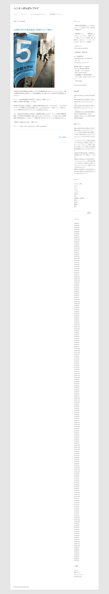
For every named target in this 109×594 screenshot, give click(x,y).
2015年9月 (76, 404)
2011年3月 (76, 511)
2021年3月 (76, 270)
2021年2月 (76, 272)
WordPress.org (78, 576)
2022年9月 (76, 250)
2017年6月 (76, 361)
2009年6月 (76, 554)
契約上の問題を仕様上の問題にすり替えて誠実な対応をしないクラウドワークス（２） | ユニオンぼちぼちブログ (84, 134)
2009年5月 (76, 556)
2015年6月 (76, 410)
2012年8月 (76, 476)
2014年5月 (76, 435)
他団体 (75, 194)
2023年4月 (76, 244)
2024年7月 (76, 235)
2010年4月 (76, 533)
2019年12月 (77, 299)
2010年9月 (76, 523)
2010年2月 (76, 537)
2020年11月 (77, 279)
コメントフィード (78, 574)
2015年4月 (76, 414)
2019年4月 (76, 315)
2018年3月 (76, 342)
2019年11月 (77, 301)
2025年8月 (76, 225)
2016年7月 (76, 383)
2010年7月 (76, 527)
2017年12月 (77, 348)
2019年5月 (76, 313)
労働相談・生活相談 (79, 198)
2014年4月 (76, 437)
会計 (75, 196)
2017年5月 (76, 363)
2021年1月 (76, 274)
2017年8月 (76, 357)
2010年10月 (77, 521)
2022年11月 (77, 248)
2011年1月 (76, 515)
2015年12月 (77, 398)
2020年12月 (77, 276)
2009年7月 (76, 552)
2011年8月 (76, 500)
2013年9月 (76, 451)
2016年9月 (76, 379)
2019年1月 (76, 322)
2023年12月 (77, 239)
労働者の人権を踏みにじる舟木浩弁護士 (84, 159)
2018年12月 (77, 324)
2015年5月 (76, 412)
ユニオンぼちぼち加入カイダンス (38, 14)
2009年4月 (76, 558)
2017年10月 (77, 352)
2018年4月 (76, 340)
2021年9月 (76, 260)
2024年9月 (76, 233)
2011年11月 (77, 494)
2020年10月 (77, 281)
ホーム (15, 14)
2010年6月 (76, 529)
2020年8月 (76, 285)
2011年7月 (76, 502)
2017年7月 (76, 359)
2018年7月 (76, 334)
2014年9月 (76, 428)
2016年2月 (76, 393)
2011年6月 (76, 504)
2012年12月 (77, 467)
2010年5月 (76, 531)
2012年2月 (76, 488)
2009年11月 (77, 543)
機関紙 (75, 204)
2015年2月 (76, 418)
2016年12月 (77, 373)
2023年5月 (76, 242)
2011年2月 (76, 513)
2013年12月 (77, 445)
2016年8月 (76, 381)
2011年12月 (77, 492)
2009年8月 (76, 550)
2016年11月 (77, 375)
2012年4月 (76, 484)
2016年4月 (76, 389)
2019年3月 (76, 318)
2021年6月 (76, 264)
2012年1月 (76, 490)
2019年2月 (76, 320)
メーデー (76, 192)
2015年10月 (77, 402)
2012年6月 (76, 480)
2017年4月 (76, 365)
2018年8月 (76, 332)
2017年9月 (76, 354)
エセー (75, 185)
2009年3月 (76, 560)
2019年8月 (76, 307)
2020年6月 (76, 287)
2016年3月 (76, 391)
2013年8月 (76, 453)
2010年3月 (76, 535)
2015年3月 (76, 416)
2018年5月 (76, 338)
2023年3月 (76, 246)
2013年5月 (76, 459)
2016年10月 (77, 377)
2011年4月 (76, 508)
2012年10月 (77, 472)
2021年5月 (76, 266)
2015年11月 (77, 400)
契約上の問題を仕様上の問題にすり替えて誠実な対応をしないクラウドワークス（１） (84, 107)
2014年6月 (76, 433)
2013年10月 (77, 449)
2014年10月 (77, 426)
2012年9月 (76, 474)
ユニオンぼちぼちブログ (26, 8)
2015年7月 (76, 408)
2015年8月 (76, 406)
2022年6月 (76, 254)
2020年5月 (76, 289)
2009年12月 (77, 541)
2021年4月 (76, 268)
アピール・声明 (78, 183)
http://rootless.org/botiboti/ (81, 48)
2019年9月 (76, 305)
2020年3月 (76, 293)
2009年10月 (77, 545)
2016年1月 (76, 396)
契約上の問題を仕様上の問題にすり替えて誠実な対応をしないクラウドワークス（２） (84, 101)
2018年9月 (76, 330)
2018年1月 (76, 346)
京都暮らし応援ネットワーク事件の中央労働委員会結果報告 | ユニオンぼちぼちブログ (84, 146)
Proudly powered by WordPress (21, 586)
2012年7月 (76, 478)
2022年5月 (76, 256)
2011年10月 (77, 496)
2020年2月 (76, 295)
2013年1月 (76, 465)
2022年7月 (76, 252)
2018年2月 (76, 344)
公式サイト (80, 62)
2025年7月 (76, 227)
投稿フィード (77, 572)
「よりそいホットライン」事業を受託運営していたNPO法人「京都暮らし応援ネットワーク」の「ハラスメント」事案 (84, 142)
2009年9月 (76, 547)
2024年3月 (76, 237)
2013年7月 (76, 455)
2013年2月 (76, 463)
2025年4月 (76, 231)
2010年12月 (77, 517)
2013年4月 (76, 461)
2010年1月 (76, 539)
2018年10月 (77, 328)
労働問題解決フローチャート (56, 14)
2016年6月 (76, 385)
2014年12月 (77, 422)
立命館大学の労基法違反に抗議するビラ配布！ (33, 29)
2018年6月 (76, 336)
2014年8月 (76, 430)
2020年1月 (76, 297)
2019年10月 (77, 303)
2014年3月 (76, 439)
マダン (75, 190)
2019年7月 (76, 309)
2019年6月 (76, 311)
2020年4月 (76, 291)
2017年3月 (76, 367)
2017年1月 (76, 371)
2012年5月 (76, 482)
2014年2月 (76, 441)
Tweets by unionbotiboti (80, 85)
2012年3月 (76, 486)
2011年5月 (76, 506)
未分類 (21, 126)
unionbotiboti (43, 126)
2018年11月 (77, 326)
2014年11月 (77, 424)
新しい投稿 (63, 137)
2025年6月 (76, 229)
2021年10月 (77, 258)
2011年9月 (76, 498)
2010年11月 (77, 519)
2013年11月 (77, 447)
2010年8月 (76, 525)
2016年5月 (76, 387)
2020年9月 (76, 283)
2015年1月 (76, 420)
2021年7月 (76, 262)
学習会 (75, 200)
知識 (75, 206)
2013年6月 (76, 457)
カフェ (75, 187)
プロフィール (23, 14)
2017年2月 (76, 369)
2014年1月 (76, 443)
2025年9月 (76, 223)
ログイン (76, 570)
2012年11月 (77, 469)
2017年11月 (77, 350)
